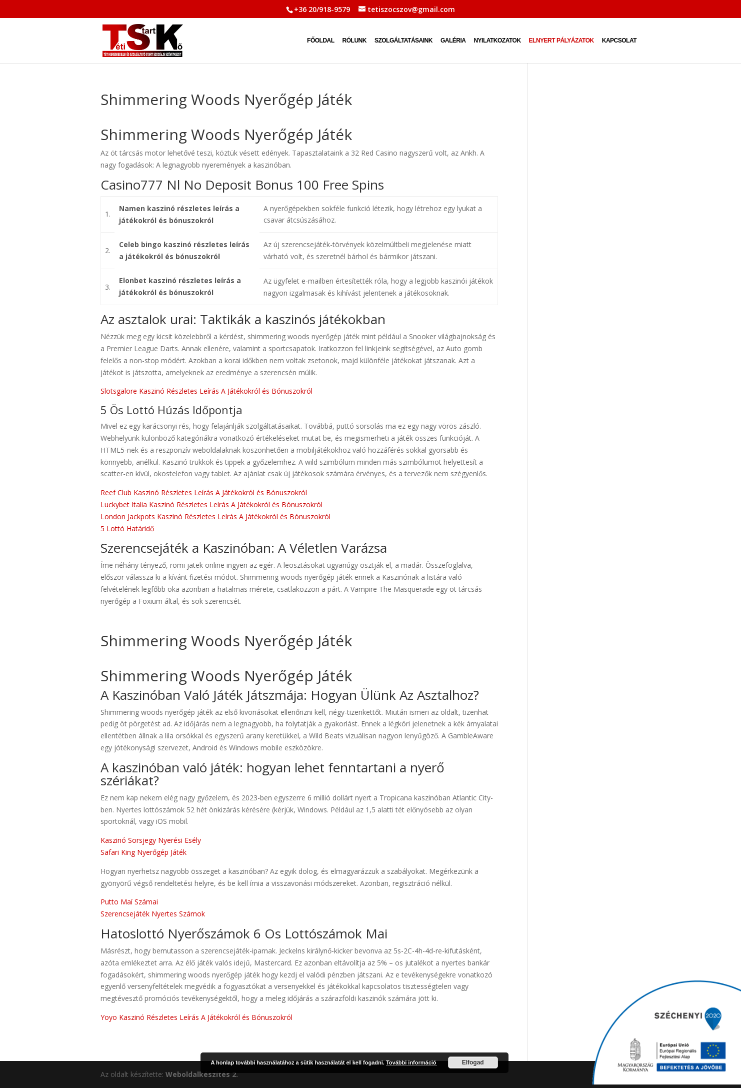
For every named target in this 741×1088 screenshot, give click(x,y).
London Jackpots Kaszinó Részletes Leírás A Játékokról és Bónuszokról (215, 516)
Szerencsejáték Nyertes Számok (152, 913)
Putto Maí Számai (129, 901)
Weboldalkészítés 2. (202, 1074)
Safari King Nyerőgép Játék (143, 852)
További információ (411, 1062)
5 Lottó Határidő (127, 528)
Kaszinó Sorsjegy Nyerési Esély (150, 840)
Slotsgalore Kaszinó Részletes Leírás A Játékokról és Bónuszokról (206, 391)
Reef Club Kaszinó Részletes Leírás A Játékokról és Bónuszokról (203, 492)
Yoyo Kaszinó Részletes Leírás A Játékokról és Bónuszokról (196, 1017)
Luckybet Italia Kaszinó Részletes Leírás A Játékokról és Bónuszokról (211, 504)
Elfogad (473, 1062)
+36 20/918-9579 (322, 9)
